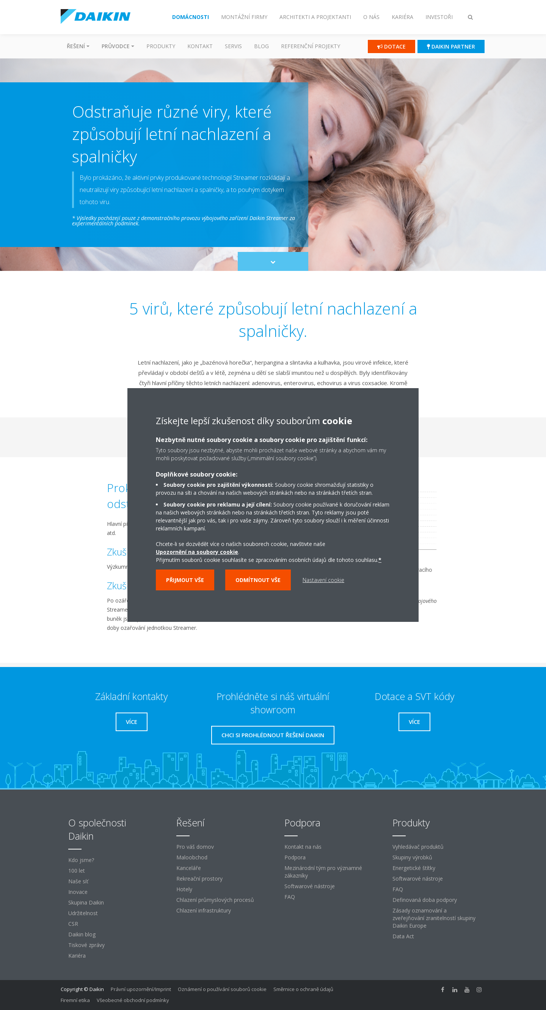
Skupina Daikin (86, 902)
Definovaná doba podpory (424, 899)
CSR (73, 923)
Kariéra (77, 955)
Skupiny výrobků (412, 857)
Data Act (403, 936)
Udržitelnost (83, 913)
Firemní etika (75, 1000)
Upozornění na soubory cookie (197, 551)
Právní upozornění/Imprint (141, 989)
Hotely (184, 889)
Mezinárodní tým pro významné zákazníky (323, 871)
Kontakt (200, 46)
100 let (76, 870)
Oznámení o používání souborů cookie (222, 989)
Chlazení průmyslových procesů (215, 899)
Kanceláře (188, 868)
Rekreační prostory (199, 878)
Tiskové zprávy (86, 945)
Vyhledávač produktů (418, 846)
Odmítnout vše (258, 580)
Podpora (295, 857)
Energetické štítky (413, 868)
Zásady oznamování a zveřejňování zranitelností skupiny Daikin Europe (433, 918)
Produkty (160, 46)
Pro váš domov (195, 846)
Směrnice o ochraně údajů (303, 989)
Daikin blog (82, 934)
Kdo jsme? (81, 860)
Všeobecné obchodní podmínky (133, 1000)
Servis (233, 46)
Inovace (78, 891)
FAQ (289, 896)
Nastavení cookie (323, 580)
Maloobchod (191, 857)
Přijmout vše (185, 580)
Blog (261, 46)
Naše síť (78, 881)
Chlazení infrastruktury (203, 910)
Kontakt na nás (303, 846)
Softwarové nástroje (309, 886)
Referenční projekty (310, 46)
